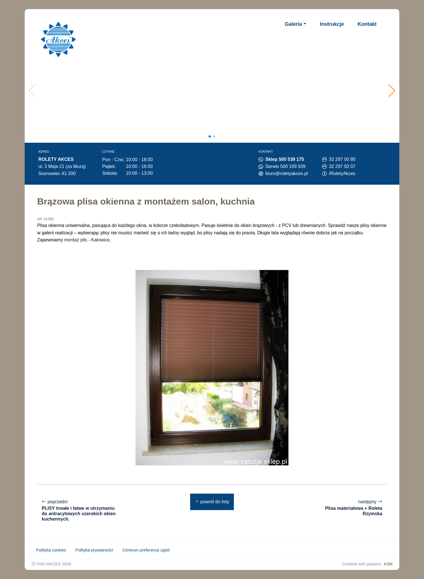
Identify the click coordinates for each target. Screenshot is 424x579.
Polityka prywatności (94, 550)
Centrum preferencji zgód (145, 550)
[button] (392, 90)
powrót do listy (212, 501)
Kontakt (367, 24)
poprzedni (80, 510)
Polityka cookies (51, 550)
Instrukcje (332, 24)
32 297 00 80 (342, 159)
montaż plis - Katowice (87, 239)
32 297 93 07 (342, 166)
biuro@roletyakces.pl (286, 173)
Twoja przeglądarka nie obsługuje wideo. (214, 90)
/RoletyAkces (342, 173)
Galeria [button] (293, 24)
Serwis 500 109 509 (285, 166)
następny (344, 507)
